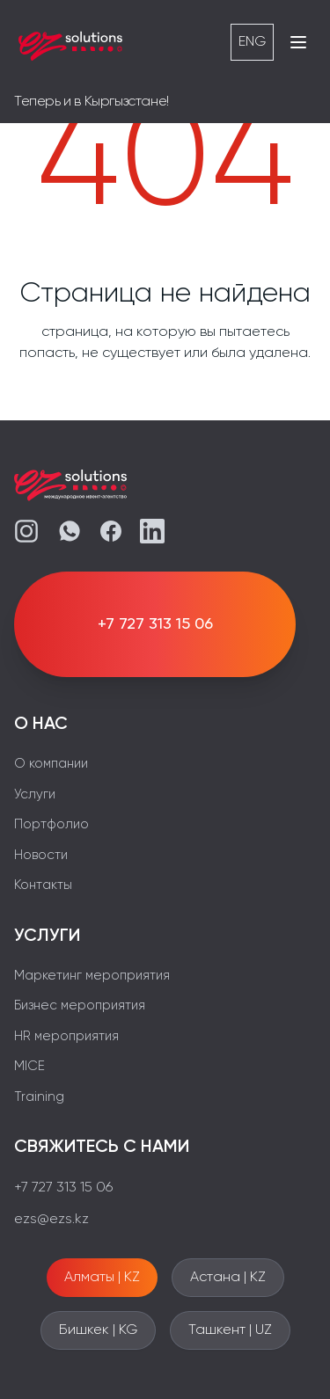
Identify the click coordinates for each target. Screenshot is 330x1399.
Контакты (43, 885)
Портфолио (51, 824)
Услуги (34, 794)
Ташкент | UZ (230, 1330)
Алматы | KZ (102, 1278)
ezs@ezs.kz (51, 1220)
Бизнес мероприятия (79, 1005)
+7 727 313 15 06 (63, 1188)
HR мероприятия (66, 1036)
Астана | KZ (228, 1278)
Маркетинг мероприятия (92, 975)
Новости (41, 855)
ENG (252, 42)
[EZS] (70, 42)
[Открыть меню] (298, 42)
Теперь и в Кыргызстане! (91, 102)
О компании (51, 763)
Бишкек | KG (98, 1330)
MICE (29, 1066)
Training (39, 1097)
